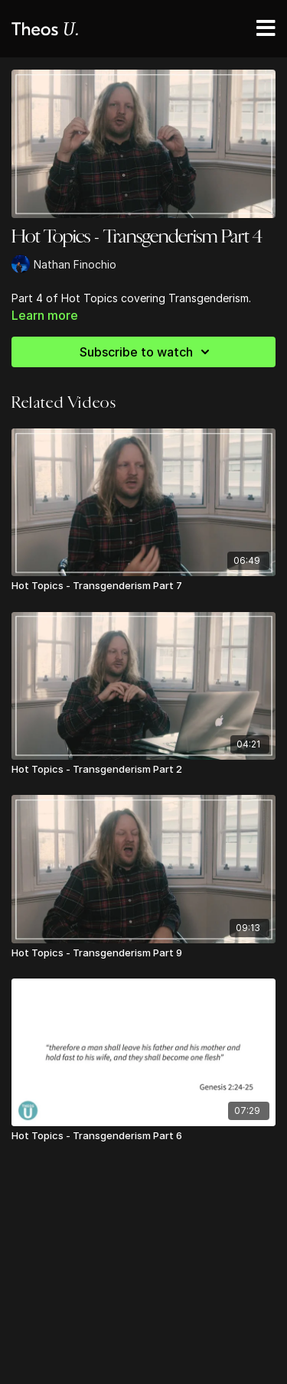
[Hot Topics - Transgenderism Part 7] (143, 586)
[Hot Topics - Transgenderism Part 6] (143, 1136)
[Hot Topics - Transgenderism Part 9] (143, 953)
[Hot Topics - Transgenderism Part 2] (143, 769)
